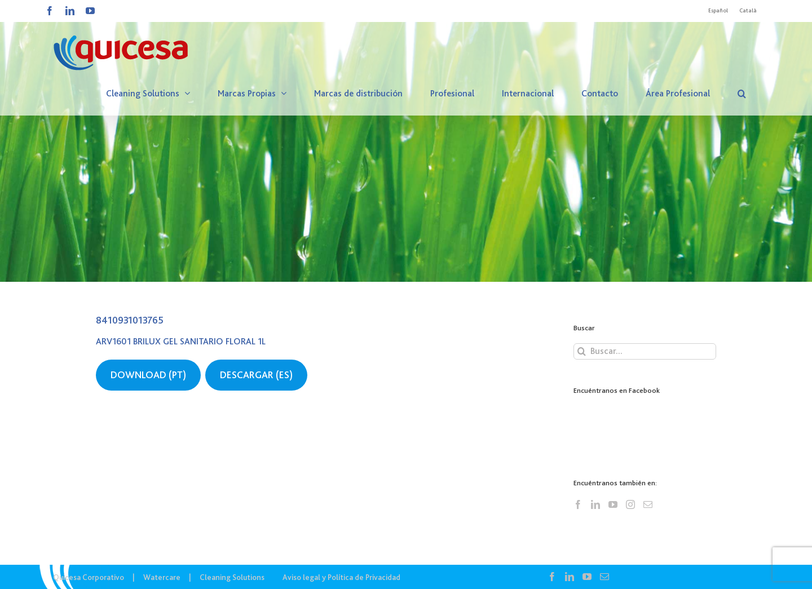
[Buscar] (581, 351)
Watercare (161, 577)
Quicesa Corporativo (88, 577)
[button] (742, 94)
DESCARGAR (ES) (256, 374)
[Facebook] (577, 504)
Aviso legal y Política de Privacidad (341, 577)
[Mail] (647, 504)
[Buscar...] (644, 351)
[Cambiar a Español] (718, 11)
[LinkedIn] (595, 504)
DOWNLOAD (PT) (148, 374)
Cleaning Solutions (232, 577)
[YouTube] (612, 504)
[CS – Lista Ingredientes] (406, 141)
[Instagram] (630, 504)
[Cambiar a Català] (748, 11)
